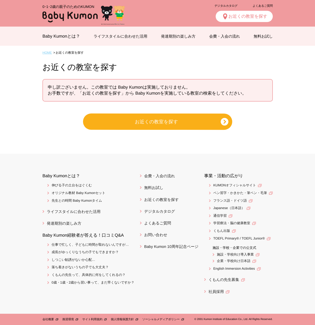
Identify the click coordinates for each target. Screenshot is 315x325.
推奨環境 (68, 319)
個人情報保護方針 (122, 319)
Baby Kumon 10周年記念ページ (171, 247)
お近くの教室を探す (247, 16)
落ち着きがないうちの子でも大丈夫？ (79, 267)
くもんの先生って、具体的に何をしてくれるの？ (88, 275)
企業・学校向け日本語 (233, 261)
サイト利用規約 (92, 319)
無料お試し (263, 36)
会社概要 (48, 319)
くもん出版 (221, 231)
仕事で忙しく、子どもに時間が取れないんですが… (90, 244)
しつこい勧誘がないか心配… (73, 260)
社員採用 (216, 292)
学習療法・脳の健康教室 (231, 223)
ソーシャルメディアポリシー (160, 319)
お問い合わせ (155, 235)
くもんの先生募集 (223, 280)
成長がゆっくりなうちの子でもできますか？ (85, 252)
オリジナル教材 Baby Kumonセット (78, 193)
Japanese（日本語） (228, 208)
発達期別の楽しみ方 (178, 36)
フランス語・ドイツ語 (230, 200)
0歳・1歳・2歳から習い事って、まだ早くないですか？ (92, 282)
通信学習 (219, 215)
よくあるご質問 (262, 5)
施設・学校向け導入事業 (235, 254)
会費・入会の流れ (224, 36)
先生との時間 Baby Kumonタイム (76, 200)
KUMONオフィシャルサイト (234, 185)
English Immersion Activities (234, 268)
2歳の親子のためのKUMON (68, 7)
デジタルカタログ (225, 5)
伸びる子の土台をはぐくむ (71, 185)
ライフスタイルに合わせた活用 (120, 36)
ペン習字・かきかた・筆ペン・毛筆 (240, 193)
